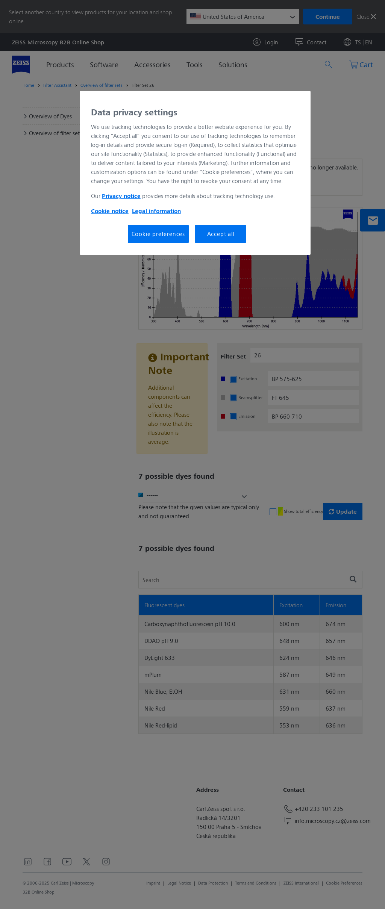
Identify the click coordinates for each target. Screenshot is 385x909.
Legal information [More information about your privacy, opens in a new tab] (156, 211)
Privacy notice (121, 196)
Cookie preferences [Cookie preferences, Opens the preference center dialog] (158, 233)
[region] (195, 173)
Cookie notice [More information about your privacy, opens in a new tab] (110, 211)
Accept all (220, 233)
